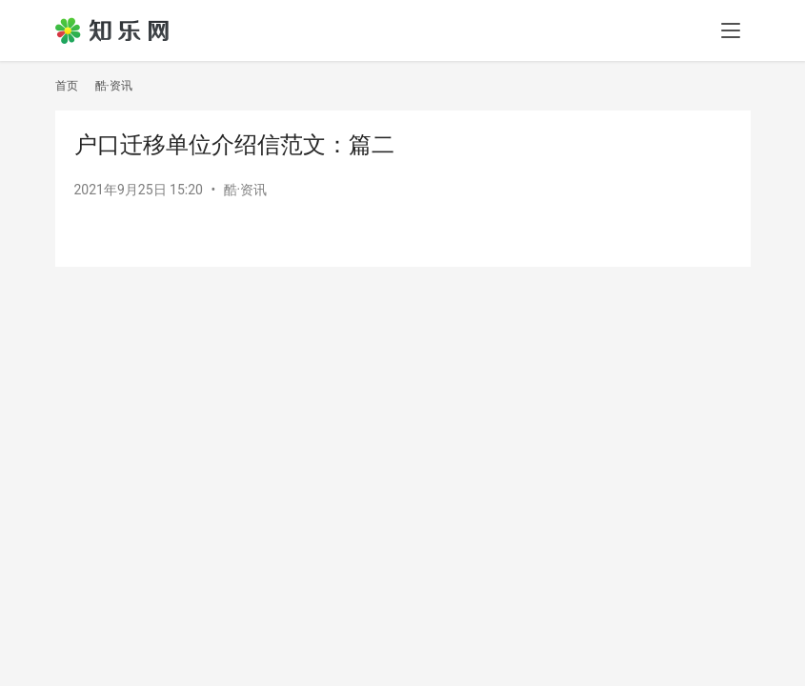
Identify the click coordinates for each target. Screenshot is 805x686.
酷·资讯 (246, 189)
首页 (66, 85)
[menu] (731, 30)
